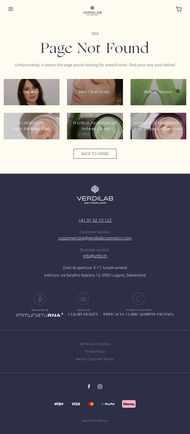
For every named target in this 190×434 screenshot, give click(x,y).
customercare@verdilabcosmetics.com (95, 238)
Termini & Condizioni (95, 344)
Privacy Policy (95, 351)
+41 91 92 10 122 (95, 220)
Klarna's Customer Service (95, 359)
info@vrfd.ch (95, 256)
